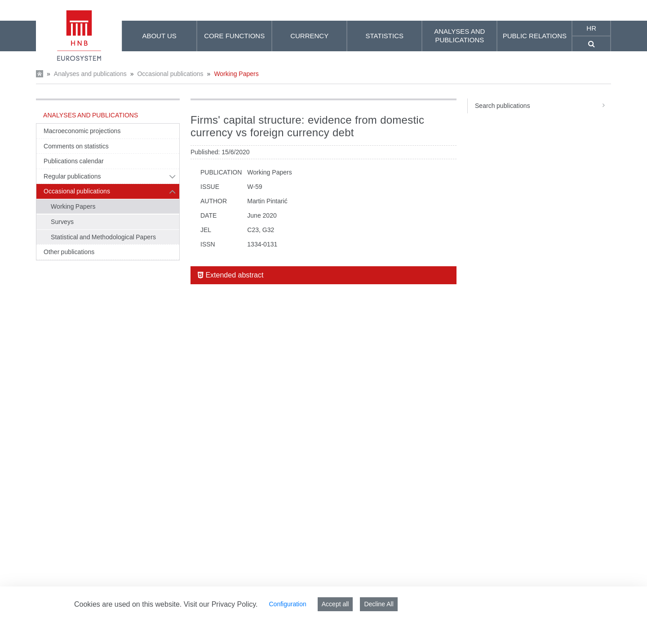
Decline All (378, 604)
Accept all (335, 604)
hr (591, 28)
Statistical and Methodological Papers (103, 237)
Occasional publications (170, 73)
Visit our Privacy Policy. (221, 604)
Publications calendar (74, 161)
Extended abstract (230, 275)
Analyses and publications (90, 73)
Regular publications (72, 176)
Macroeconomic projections (82, 130)
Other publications (69, 251)
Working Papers (236, 73)
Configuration (287, 604)
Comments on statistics (76, 146)
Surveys (62, 221)
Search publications (543, 105)
